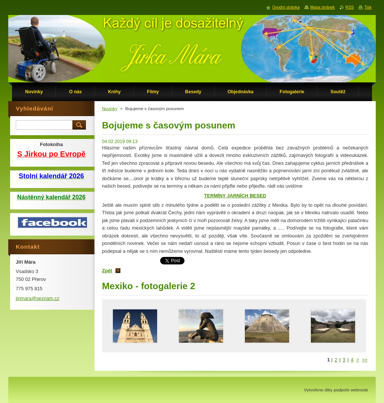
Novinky (109, 108)
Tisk (368, 7)
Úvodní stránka (286, 7)
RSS (349, 7)
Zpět (107, 270)
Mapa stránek (322, 7)
